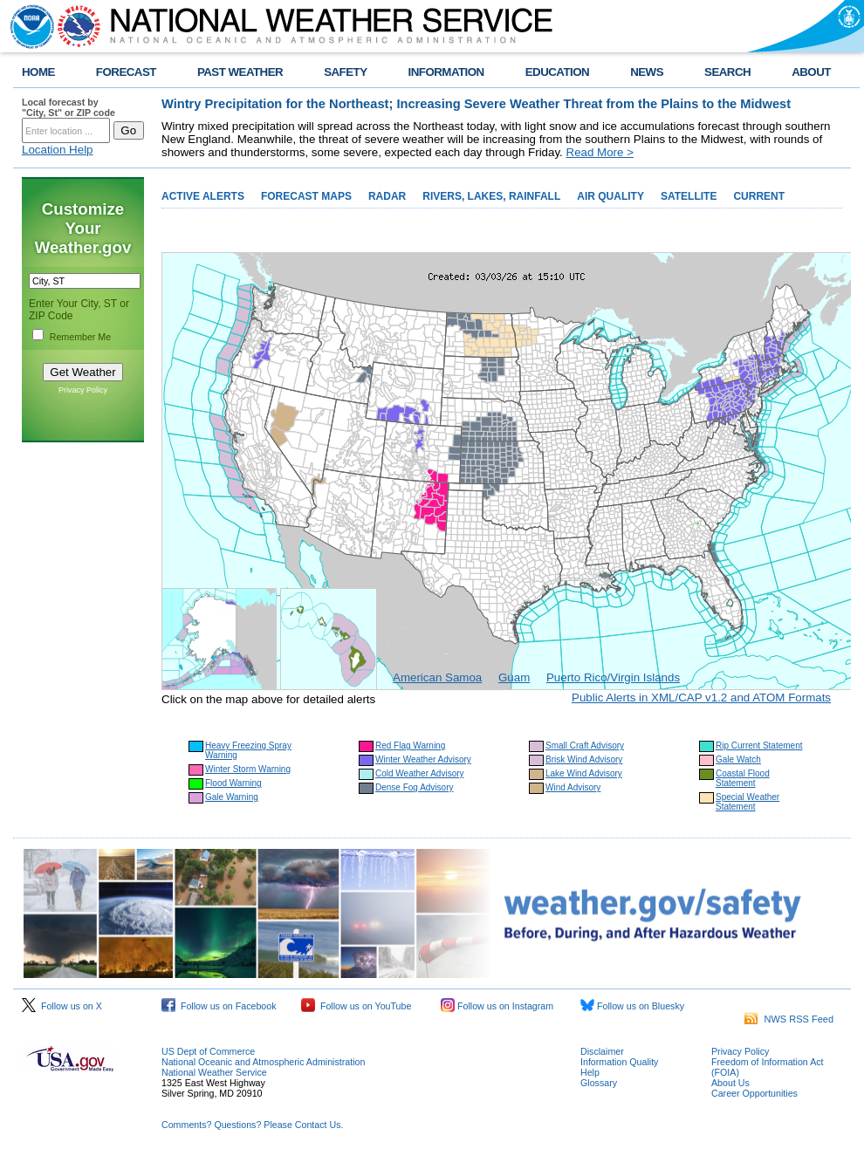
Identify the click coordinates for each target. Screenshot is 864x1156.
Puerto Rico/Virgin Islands (613, 677)
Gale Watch (738, 759)
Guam (514, 677)
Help (590, 1072)
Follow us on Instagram (497, 1006)
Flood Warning (233, 783)
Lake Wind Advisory (583, 773)
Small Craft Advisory (584, 745)
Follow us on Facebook (219, 1006)
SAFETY (345, 72)
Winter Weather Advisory (423, 759)
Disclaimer (602, 1051)
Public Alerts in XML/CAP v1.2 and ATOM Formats (701, 697)
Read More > (600, 152)
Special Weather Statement (747, 801)
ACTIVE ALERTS (202, 196)
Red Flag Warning (410, 745)
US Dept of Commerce (208, 1051)
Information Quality (619, 1062)
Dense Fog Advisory (414, 787)
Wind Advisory (572, 787)
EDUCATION (557, 72)
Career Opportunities (754, 1093)
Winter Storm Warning (248, 769)
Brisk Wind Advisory (583, 759)
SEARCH (727, 72)
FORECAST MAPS (306, 196)
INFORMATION (446, 72)
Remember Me (80, 337)
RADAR (387, 196)
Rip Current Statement (759, 745)
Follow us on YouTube (356, 1006)
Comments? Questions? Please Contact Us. (252, 1124)
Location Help (57, 149)
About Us (730, 1082)
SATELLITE (689, 196)
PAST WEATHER (240, 72)
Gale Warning (231, 797)
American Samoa (437, 677)
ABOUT (811, 72)
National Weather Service (214, 1072)
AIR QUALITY (610, 196)
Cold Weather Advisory (419, 773)
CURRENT (759, 196)
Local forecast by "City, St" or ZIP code (68, 107)
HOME (38, 72)
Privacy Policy (82, 390)
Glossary (598, 1082)
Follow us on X (62, 1006)
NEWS (646, 72)
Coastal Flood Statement (743, 778)
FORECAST (126, 72)
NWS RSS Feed (788, 1019)
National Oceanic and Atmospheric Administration (263, 1062)
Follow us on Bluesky (632, 1006)
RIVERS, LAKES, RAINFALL (491, 196)
